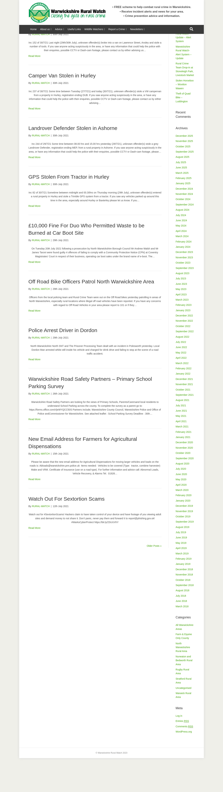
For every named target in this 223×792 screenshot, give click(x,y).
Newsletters (136, 29)
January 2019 (183, 597)
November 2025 (184, 175)
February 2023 (183, 338)
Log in (179, 749)
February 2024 (183, 275)
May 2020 (181, 513)
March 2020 (182, 524)
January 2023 (183, 344)
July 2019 (181, 566)
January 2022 (183, 407)
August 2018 (182, 624)
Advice (58, 29)
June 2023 (181, 317)
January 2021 (183, 471)
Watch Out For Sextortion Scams (66, 533)
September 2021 (185, 428)
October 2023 (183, 296)
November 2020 (184, 481)
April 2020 (181, 518)
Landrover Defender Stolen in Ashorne (72, 162)
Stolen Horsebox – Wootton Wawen (185, 118)
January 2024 (183, 280)
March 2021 (182, 460)
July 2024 (181, 249)
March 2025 (182, 206)
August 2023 (182, 307)
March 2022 (182, 397)
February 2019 (183, 592)
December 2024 (184, 222)
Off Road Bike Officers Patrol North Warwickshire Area (91, 315)
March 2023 (182, 333)
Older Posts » (154, 579)
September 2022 (185, 365)
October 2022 (183, 360)
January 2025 (183, 217)
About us (45, 29)
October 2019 (183, 550)
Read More (34, 90)
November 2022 (184, 354)
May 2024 (181, 259)
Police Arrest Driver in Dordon (62, 364)
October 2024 (183, 233)
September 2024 (185, 238)
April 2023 (181, 328)
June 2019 (181, 571)
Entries (182, 755)
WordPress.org (184, 765)
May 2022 (181, 386)
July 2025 (181, 196)
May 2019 (181, 576)
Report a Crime (116, 29)
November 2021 (184, 418)
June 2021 (181, 444)
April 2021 (181, 455)
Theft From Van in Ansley (57, 61)
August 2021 (182, 434)
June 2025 (181, 201)
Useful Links (74, 29)
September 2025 (185, 185)
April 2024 (181, 265)
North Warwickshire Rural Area (183, 681)
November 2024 (184, 227)
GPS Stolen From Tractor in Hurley (68, 211)
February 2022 (183, 402)
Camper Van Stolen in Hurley (62, 109)
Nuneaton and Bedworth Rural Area (184, 694)
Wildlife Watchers (93, 29)
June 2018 (181, 635)
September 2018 (185, 619)
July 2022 (181, 376)
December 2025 (184, 169)
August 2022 (182, 370)
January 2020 (183, 534)
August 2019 (182, 561)
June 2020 (181, 508)
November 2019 (184, 545)
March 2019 (182, 587)
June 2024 (181, 254)
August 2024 (182, 243)
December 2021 (184, 413)
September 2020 (185, 492)
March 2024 (182, 270)
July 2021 (181, 439)
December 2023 (184, 286)
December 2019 (184, 539)
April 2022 (181, 391)
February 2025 (183, 212)
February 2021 (183, 465)
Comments (184, 760)
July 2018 (181, 629)
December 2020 (184, 476)
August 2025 (182, 190)
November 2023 (184, 291)
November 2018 (184, 608)
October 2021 (183, 423)
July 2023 (181, 312)
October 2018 (183, 613)
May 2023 (181, 323)
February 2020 (183, 529)
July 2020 (181, 502)
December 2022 (184, 349)
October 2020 (183, 486)
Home (33, 29)
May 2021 (181, 449)
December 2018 (184, 603)
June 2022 (181, 381)
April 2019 (181, 582)
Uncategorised (183, 722)
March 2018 (182, 640)
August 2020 (182, 497)
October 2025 (183, 180)
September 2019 (185, 555)
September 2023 (185, 302)
